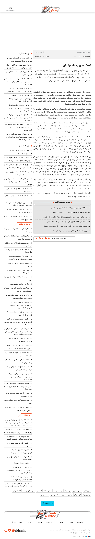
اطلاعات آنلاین (50, 9)
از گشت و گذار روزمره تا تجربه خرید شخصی (19, 444)
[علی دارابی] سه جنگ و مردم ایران (18, 284)
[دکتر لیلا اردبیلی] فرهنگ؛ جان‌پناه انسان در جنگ (19, 271)
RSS (13, 522)
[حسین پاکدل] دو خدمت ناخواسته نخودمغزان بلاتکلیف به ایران (19, 204)
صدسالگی (70, 522)
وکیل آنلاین (87, 491)
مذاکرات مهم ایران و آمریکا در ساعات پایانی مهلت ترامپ (69, 207)
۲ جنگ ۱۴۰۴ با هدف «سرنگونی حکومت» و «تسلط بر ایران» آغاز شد (20, 258)
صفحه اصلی (86, 52)
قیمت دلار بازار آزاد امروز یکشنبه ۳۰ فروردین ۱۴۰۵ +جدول (19, 313)
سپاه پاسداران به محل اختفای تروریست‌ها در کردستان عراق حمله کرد (19, 90)
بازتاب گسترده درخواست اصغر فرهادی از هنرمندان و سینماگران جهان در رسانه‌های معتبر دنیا (18, 81)
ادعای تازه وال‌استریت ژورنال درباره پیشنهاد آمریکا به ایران (19, 211)
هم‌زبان (60, 522)
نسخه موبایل (48, 503)
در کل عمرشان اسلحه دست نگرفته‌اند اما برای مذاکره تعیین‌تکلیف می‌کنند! (18, 347)
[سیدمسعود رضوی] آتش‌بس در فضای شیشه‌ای (18, 244)
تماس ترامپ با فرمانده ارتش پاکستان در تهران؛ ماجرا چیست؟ (18, 237)
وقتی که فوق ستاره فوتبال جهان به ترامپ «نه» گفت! (70, 212)
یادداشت (39, 522)
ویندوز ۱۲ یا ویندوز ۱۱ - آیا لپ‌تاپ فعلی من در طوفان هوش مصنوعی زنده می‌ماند (18, 484)
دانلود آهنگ (47, 491)
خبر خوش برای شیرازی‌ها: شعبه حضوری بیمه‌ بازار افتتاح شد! (20, 478)
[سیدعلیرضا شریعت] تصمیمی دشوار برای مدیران (18, 250)
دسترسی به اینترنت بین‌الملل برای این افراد (18, 278)
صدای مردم (50, 522)
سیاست (79, 52)
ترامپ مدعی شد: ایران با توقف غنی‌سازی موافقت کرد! (20, 152)
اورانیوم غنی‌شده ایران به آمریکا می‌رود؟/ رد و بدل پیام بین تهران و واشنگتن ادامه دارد (20, 108)
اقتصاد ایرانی (17, 491)
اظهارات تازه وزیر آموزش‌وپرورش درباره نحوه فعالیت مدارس (18, 354)
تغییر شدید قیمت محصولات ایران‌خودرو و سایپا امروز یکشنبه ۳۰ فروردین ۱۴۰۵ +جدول (20, 98)
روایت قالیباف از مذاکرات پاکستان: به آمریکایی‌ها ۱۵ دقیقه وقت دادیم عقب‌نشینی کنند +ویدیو (18, 127)
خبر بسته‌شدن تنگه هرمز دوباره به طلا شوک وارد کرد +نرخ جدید (18, 368)
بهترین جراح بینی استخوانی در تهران (61, 495)
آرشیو (21, 522)
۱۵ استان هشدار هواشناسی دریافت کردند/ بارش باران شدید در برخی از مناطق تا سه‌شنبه (18, 117)
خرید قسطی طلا (58, 491)
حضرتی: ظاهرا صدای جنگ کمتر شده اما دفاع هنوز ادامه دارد (18, 409)
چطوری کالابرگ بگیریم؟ (21, 463)
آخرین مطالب (23, 224)
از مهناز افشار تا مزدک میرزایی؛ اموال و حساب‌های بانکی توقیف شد (18, 173)
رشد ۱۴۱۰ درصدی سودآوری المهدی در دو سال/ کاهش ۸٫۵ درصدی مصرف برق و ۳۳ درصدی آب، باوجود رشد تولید (18, 422)
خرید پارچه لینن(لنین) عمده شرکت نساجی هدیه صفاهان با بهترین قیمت (19, 437)
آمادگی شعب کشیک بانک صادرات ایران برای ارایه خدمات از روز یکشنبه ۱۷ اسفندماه (18, 431)
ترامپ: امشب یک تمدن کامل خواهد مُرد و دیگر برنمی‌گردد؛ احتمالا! (65, 226)
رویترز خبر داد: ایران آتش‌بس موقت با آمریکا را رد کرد (70, 230)
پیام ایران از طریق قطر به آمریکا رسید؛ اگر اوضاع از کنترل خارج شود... (65, 217)
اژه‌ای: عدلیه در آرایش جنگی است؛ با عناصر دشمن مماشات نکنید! (19, 297)
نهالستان (39, 491)
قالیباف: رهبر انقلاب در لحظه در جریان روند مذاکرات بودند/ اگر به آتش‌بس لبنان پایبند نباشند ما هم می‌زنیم (18, 331)
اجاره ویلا (67, 491)
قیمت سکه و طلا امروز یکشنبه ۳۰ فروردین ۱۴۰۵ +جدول (20, 340)
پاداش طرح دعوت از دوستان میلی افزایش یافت (19, 458)
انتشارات (30, 522)
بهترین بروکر (86, 495)
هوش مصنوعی (77, 491)
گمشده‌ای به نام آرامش (77, 65)
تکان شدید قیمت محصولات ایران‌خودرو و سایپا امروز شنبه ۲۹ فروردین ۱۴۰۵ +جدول (18, 181)
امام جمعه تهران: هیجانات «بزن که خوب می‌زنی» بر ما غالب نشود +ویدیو (19, 66)
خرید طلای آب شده (28, 491)
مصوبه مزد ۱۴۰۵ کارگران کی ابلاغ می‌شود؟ (20, 265)
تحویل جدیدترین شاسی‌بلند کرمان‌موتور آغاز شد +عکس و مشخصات (19, 451)
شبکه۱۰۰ (80, 522)
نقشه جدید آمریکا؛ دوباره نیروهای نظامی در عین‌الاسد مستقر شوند (19, 59)
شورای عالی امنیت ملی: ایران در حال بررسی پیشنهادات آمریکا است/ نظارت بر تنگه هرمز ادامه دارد (19, 137)
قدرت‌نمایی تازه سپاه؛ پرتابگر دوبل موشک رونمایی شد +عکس (67, 221)
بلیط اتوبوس (44, 495)
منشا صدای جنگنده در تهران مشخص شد (18, 197)
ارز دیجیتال (77, 495)
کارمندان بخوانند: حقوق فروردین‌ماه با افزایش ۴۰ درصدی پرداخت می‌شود (18, 159)
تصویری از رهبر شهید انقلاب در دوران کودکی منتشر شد (19, 395)
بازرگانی (25, 415)
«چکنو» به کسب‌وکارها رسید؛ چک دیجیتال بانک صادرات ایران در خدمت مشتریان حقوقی (19, 470)
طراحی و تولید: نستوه (82, 536)
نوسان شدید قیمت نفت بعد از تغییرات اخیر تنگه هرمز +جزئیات (18, 289)
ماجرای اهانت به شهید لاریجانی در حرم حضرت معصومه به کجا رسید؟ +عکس (18, 166)
